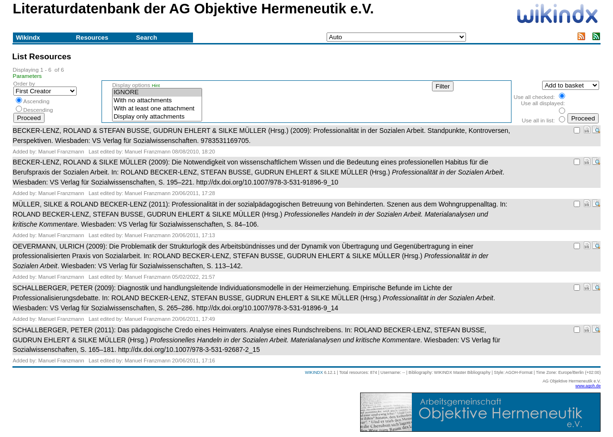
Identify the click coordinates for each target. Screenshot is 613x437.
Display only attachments (157, 117)
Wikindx (28, 37)
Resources (92, 37)
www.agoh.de (588, 385)
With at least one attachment (157, 109)
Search (146, 37)
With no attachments (157, 101)
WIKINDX (314, 372)
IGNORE (157, 92)
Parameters (27, 76)
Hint (156, 85)
